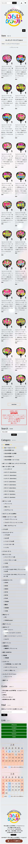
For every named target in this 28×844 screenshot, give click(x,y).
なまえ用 (7, 538)
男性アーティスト (7, 624)
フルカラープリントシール (11, 519)
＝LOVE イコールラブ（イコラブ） (13, 632)
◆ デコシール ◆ (7, 501)
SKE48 (6, 585)
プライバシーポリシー (8, 697)
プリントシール (14, 47)
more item (14, 404)
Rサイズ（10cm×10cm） (11, 488)
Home (3, 43)
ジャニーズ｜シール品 (10, 557)
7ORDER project (9, 620)
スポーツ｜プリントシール (11, 667)
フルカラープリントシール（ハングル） (14, 522)
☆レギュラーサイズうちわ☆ (9, 674)
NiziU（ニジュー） (9, 629)
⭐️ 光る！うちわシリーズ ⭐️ (9, 447)
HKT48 (6, 592)
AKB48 (6, 582)
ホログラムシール (9, 510)
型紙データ (5, 680)
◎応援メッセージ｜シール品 (9, 516)
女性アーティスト (7, 642)
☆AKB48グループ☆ (7, 580)
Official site (14, 724)
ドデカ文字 (5, 529)
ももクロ (7, 639)
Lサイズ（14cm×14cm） (10, 481)
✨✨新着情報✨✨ (7, 444)
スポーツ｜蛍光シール (10, 670)
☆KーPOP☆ (6, 567)
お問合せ (5, 694)
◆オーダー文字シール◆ (8, 466)
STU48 (6, 598)
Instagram (14, 727)
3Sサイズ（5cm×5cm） (10, 497)
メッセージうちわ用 (9, 541)
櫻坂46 (6, 604)
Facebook (14, 733)
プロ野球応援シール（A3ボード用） (13, 664)
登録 (4, 714)
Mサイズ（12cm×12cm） (11, 484)
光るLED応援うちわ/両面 (10, 453)
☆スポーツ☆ (6, 661)
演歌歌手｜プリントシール (11, 648)
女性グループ (6, 627)
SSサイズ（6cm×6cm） (10, 494)
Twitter (14, 730)
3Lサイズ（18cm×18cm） (11, 475)
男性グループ (6, 614)
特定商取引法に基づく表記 (9, 699)
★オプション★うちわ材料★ (9, 513)
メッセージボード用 (9, 544)
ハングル (7, 547)
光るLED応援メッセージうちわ (12, 459)
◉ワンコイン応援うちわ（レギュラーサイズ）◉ (14, 463)
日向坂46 (7, 607)
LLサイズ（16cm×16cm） (11, 478)
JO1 (5, 617)
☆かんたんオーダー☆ (8, 532)
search (14, 3)
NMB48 (6, 589)
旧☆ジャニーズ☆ (7, 554)
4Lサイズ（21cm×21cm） (11, 472)
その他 (6, 563)
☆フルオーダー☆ (7, 551)
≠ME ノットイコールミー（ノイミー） (14, 636)
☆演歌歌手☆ (6, 646)
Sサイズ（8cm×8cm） (10, 491)
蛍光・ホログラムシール (10, 525)
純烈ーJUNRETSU (7, 652)
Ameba (14, 736)
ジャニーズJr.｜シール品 (10, 560)
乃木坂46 (7, 601)
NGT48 (6, 595)
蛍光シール (7, 506)
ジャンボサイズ (8, 469)
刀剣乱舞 (5, 655)
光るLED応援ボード (9, 456)
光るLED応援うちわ (9, 450)
